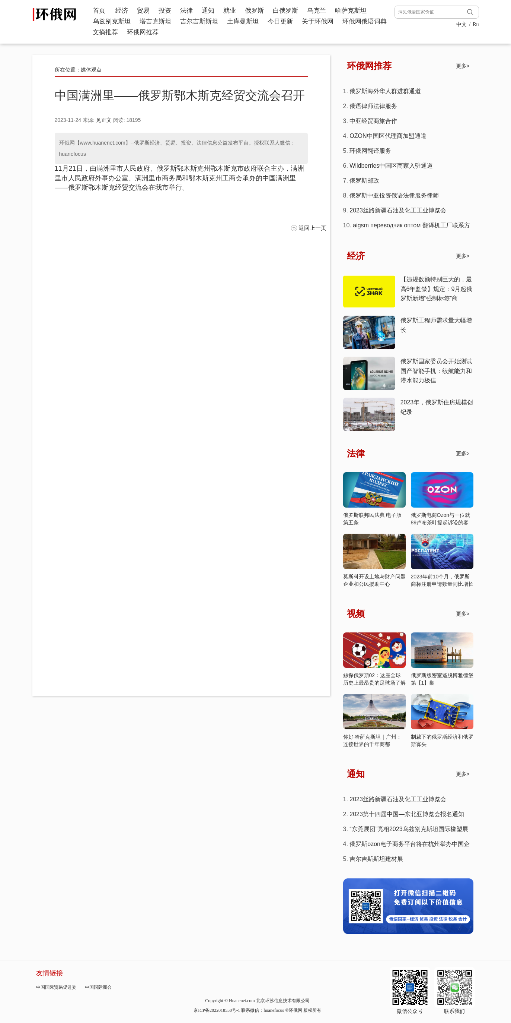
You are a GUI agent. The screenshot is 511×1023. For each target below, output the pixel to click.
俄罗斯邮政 (364, 180)
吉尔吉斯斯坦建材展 (376, 859)
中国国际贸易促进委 (56, 987)
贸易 (143, 10)
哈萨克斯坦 (351, 10)
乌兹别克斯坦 (112, 21)
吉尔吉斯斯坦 (199, 21)
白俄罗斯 (285, 10)
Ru (476, 24)
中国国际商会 (98, 987)
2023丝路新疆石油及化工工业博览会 (397, 210)
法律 (186, 10)
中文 (461, 24)
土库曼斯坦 (243, 21)
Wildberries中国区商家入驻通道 (391, 165)
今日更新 (280, 21)
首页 (99, 10)
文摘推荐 (105, 32)
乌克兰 (316, 10)
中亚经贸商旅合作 (373, 121)
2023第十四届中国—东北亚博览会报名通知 (406, 814)
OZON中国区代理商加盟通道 (387, 136)
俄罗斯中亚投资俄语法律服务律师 (394, 195)
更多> (462, 66)
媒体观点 (91, 70)
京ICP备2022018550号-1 (217, 1010)
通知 (208, 10)
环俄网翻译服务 (370, 151)
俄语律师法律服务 (373, 106)
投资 (165, 10)
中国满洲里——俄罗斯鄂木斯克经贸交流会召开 (180, 95)
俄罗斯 (254, 10)
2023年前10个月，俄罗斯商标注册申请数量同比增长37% (442, 584)
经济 (121, 10)
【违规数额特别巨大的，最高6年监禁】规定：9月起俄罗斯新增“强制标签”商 (436, 288)
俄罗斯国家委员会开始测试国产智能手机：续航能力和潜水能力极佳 (436, 370)
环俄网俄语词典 (364, 21)
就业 (229, 10)
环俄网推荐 (143, 32)
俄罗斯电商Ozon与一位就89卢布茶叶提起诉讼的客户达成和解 (440, 522)
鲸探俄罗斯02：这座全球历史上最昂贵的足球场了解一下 (374, 682)
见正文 (104, 120)
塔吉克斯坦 (155, 21)
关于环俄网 (317, 21)
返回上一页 (312, 228)
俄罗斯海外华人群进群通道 (385, 91)
